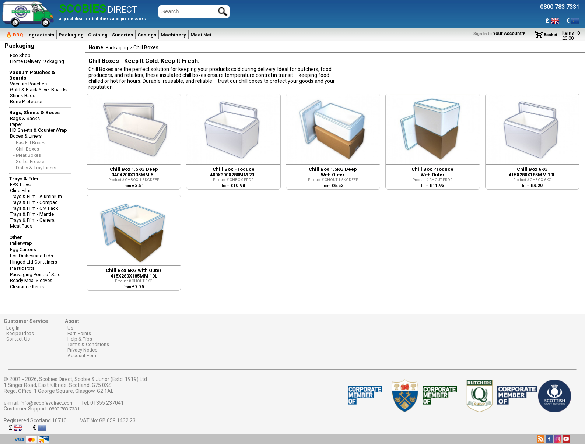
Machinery (173, 35)
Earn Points (79, 333)
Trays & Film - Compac (33, 202)
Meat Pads (21, 226)
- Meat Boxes (27, 155)
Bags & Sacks (25, 118)
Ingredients (40, 35)
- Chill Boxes (26, 149)
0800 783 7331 (64, 409)
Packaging (71, 35)
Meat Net (200, 35)
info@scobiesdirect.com (47, 403)
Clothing (98, 35)
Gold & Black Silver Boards (38, 89)
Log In (13, 328)
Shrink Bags (22, 95)
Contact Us (18, 339)
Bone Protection (27, 101)
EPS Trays (20, 184)
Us (70, 328)
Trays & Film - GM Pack (34, 208)
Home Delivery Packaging (37, 61)
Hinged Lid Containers (33, 262)
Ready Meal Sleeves (31, 280)
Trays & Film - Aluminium (36, 196)
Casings (146, 35)
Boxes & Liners (26, 136)
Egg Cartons (23, 249)
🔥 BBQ (14, 35)
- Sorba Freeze (28, 161)
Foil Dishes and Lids (31, 255)
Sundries (122, 35)
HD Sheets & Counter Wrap (38, 130)
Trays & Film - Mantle (32, 214)
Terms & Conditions (88, 344)
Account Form (82, 355)
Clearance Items (27, 286)
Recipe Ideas (20, 333)
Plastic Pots (22, 268)
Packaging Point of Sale (35, 274)
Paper (16, 124)
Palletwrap (21, 243)
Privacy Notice (82, 350)
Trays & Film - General (33, 220)
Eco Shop (20, 55)
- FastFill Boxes (29, 142)
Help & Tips (79, 339)
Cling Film (20, 190)
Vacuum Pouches (28, 84)
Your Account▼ (500, 33)
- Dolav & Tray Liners (34, 167)
